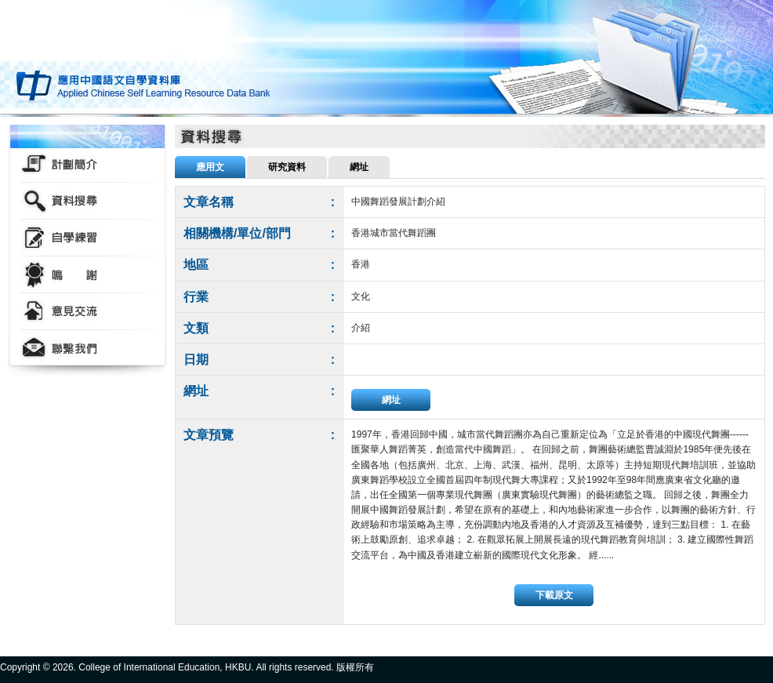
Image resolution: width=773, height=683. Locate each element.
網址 (391, 399)
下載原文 (554, 595)
